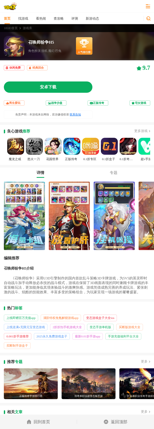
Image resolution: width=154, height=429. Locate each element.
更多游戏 (141, 131)
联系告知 (75, 114)
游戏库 (27, 28)
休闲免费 (15, 67)
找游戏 (23, 18)
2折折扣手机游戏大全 (67, 327)
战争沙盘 (56, 103)
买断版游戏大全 (129, 327)
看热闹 (41, 18)
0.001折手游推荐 (17, 336)
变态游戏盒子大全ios (100, 318)
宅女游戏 (140, 103)
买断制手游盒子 (17, 345)
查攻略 (59, 18)
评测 (74, 18)
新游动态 (92, 18)
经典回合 (38, 67)
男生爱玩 (14, 103)
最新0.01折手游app (87, 336)
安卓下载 (48, 87)
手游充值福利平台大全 (123, 336)
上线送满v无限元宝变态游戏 (25, 327)
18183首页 (11, 28)
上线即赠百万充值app (21, 318)
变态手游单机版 (100, 327)
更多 (144, 361)
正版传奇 (98, 103)
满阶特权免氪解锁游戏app (61, 318)
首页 (7, 18)
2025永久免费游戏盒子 (51, 336)
